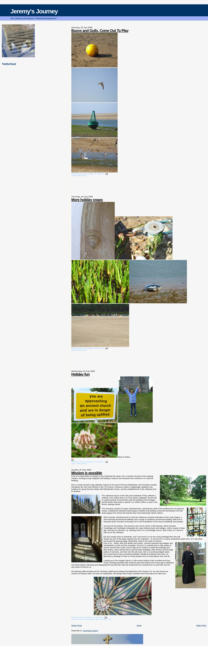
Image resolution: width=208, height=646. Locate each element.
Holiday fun (80, 374)
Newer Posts (76, 625)
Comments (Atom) (90, 631)
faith (87, 619)
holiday (79, 175)
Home (139, 625)
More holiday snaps (87, 200)
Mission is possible (86, 473)
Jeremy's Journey (34, 11)
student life (103, 619)
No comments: (99, 174)
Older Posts (201, 625)
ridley (97, 619)
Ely (84, 619)
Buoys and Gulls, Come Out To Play (99, 31)
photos (84, 175)
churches (80, 619)
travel (109, 619)
